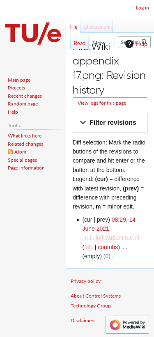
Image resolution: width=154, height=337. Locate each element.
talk (88, 247)
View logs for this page (102, 103)
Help (135, 44)
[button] (110, 123)
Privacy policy (86, 281)
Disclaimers (83, 320)
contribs (108, 247)
